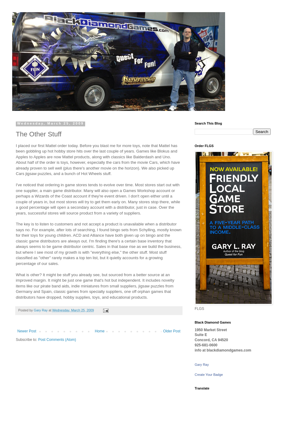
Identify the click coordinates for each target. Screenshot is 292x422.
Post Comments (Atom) (57, 340)
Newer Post (26, 331)
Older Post (171, 331)
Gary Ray (202, 364)
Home (100, 331)
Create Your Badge (209, 374)
